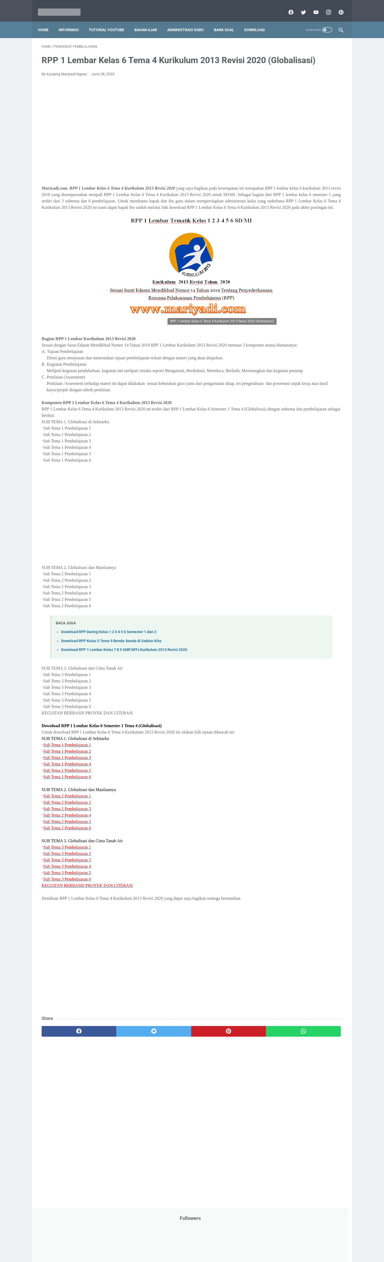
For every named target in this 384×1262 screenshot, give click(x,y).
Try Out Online (276, 341)
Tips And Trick (308, 331)
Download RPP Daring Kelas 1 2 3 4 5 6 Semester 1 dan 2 (108, 665)
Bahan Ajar (149, 21)
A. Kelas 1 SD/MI (284, 392)
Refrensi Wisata (278, 320)
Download (258, 21)
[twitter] (299, 6)
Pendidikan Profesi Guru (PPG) (290, 260)
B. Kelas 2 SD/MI (284, 402)
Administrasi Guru (189, 21)
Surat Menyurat (278, 331)
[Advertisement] (142, 142)
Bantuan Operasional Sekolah (289, 118)
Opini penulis (295, 219)
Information (275, 179)
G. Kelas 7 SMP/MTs (287, 448)
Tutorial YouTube (110, 21)
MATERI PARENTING (282, 209)
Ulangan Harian (278, 361)
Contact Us (232, 1242)
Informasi (72, 21)
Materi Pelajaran (319, 209)
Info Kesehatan (277, 158)
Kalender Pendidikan (282, 189)
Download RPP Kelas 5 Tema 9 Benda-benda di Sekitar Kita (111, 674)
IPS (300, 148)
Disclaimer (130, 1242)
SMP (315, 320)
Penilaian (331, 270)
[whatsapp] (218, 1065)
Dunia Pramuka (278, 148)
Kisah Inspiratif (277, 199)
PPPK (317, 219)
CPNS (325, 118)
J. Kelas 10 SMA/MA (287, 476)
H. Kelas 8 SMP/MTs (287, 458)
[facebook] (286, 6)
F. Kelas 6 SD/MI (283, 439)
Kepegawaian (316, 189)
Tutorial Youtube (313, 351)
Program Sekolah (279, 290)
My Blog (271, 219)
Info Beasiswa (321, 148)
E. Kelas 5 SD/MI (283, 430)
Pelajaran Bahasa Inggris (286, 239)
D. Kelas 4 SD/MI (284, 420)
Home (47, 21)
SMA (301, 320)
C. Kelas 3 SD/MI (284, 411)
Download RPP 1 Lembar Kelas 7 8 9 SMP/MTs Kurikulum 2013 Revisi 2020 (124, 683)
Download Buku (315, 138)
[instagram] (324, 6)
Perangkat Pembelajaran (285, 280)
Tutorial (328, 341)
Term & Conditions (188, 1242)
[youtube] (311, 6)
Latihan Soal (307, 199)
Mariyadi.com (199, 1254)
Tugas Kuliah (305, 341)
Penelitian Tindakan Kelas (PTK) (291, 270)
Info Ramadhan (310, 158)
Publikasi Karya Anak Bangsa (289, 300)
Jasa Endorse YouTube (310, 179)
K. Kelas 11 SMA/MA (287, 486)
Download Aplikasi (280, 138)
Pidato (318, 280)
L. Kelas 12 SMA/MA (287, 495)
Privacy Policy (155, 1242)
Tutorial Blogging (279, 351)
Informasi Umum (301, 168)
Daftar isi (254, 1242)
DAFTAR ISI (274, 128)
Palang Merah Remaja (283, 229)
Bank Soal (228, 21)
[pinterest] (336, 6)
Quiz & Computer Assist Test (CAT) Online (299, 310)
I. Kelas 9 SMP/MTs (286, 467)
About (213, 1242)
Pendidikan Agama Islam (285, 249)
